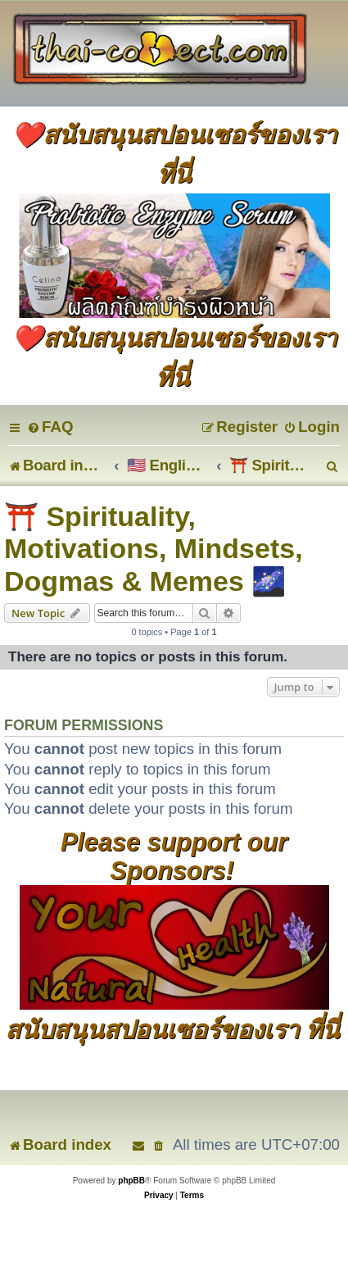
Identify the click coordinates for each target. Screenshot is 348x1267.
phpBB (131, 1180)
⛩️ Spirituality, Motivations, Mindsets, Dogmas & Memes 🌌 (153, 549)
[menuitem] (50, 426)
